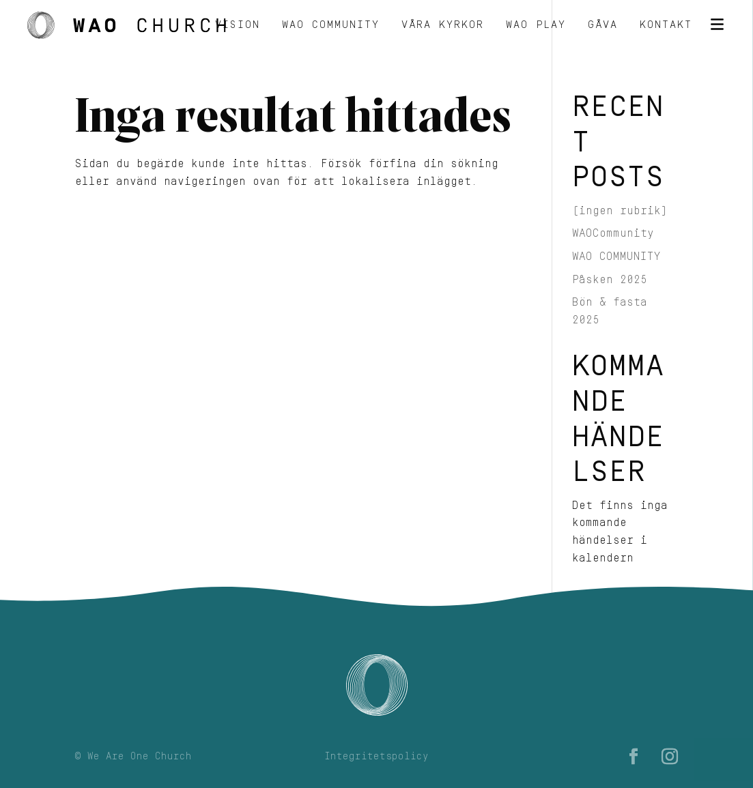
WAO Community (331, 25)
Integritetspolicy (376, 756)
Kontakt (666, 25)
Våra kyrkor (442, 25)
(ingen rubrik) (620, 211)
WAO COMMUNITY (616, 256)
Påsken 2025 (609, 280)
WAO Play (536, 25)
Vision (237, 25)
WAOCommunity (613, 233)
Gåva (603, 25)
